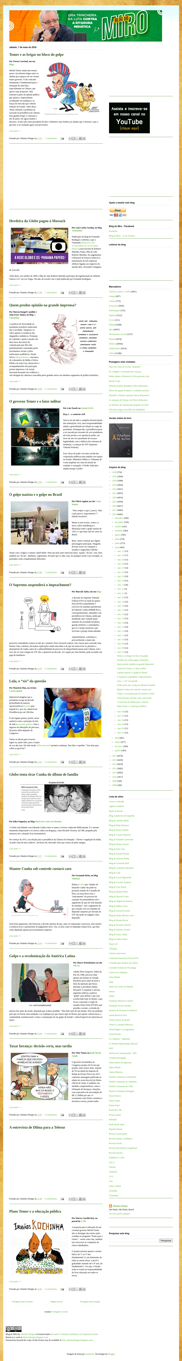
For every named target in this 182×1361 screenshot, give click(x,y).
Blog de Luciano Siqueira (120, 882)
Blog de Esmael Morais (119, 853)
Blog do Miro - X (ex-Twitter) (122, 236)
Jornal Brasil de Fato (118, 1015)
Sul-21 (76, 965)
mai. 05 (121, 715)
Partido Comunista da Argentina (123, 1081)
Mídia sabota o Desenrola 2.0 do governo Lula (129, 376)
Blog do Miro (11, 1334)
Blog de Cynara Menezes (120, 835)
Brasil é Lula (114, 381)
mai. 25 (121, 576)
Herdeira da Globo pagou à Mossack (37, 221)
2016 (114, 514)
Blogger (111, 1354)
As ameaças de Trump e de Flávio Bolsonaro (128, 400)
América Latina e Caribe (119, 291)
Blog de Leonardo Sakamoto (121, 868)
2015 (114, 756)
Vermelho (113, 1191)
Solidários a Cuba (116, 1157)
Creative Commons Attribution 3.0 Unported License (75, 1334)
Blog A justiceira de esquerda (121, 816)
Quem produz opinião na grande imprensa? (42, 305)
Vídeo (111, 353)
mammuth (89, 1354)
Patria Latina (114, 1100)
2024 (114, 480)
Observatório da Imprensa (120, 1062)
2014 (114, 760)
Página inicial (56, 1301)
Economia (113, 306)
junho (117, 543)
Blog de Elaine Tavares (119, 844)
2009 (114, 781)
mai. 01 (121, 732)
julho (117, 539)
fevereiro (119, 746)
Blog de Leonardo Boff (119, 863)
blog (11, 64)
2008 (114, 785)
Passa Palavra (115, 1096)
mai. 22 (121, 589)
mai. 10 (121, 639)
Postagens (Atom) (60, 1311)
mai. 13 (121, 627)
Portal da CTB (115, 1110)
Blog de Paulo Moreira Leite (121, 915)
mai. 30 (121, 555)
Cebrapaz (113, 948)
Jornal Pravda (115, 1034)
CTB (83, 1221)
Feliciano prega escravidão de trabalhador (127, 409)
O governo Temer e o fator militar (35, 401)
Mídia (111, 324)
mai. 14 (121, 622)
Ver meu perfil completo (119, 1213)
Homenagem (114, 310)
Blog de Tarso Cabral (118, 934)
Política (112, 343)
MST (111, 1048)
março (118, 742)
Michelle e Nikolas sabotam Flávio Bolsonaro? (129, 395)
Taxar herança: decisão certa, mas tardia (40, 1046)
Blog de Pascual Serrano (119, 910)
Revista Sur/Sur (116, 1153)
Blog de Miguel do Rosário (121, 901)
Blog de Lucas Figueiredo (120, 877)
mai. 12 (121, 631)
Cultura (112, 301)
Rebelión (113, 1119)
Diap (111, 982)
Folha (82, 884)
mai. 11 (121, 635)
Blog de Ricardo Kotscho (120, 925)
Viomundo (77, 230)
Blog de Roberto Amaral (119, 929)
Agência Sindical (116, 806)
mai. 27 (121, 568)
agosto (118, 535)
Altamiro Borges (120, 1206)
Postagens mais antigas (90, 1301)
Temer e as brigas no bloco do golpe (36, 54)
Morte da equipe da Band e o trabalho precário (129, 390)
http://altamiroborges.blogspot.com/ (77, 1340)
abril (117, 738)
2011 (114, 772)
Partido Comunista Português (121, 1091)
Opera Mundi (115, 1067)
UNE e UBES (115, 1186)
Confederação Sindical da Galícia (123, 963)
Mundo (112, 339)
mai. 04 (121, 720)
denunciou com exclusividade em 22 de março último (85, 245)
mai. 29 (121, 559)
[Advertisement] (56, 178)
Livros (112, 320)
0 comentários (51, 389)
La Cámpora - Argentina (119, 1039)
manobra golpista (25, 724)
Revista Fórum (115, 1143)
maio (117, 547)
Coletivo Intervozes (117, 953)
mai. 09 (121, 643)
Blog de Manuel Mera (118, 891)
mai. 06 (121, 711)
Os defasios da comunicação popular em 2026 (129, 405)
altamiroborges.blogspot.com (35, 1337)
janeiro (118, 750)
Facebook (113, 231)
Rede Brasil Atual (116, 1124)
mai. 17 (121, 610)
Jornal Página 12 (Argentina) (121, 1029)
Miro (111, 329)
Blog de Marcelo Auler (119, 896)
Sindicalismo (114, 348)
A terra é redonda (116, 801)
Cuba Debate (114, 977)
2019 (114, 501)
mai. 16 (121, 614)
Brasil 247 (113, 944)
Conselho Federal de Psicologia (122, 968)
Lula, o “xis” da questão (27, 681)
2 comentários (51, 572)
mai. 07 (121, 652)
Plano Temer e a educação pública (35, 1211)
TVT (111, 1176)
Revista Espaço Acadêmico (121, 1138)
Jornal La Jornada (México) (121, 1024)
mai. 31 (121, 551)
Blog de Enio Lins (117, 849)
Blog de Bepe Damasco (119, 825)
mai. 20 (121, 597)
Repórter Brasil (115, 1129)
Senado (27, 706)
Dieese (112, 991)
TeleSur (112, 1167)
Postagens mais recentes (22, 1301)
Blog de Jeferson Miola (119, 858)
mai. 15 (121, 618)
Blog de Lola (114, 873)
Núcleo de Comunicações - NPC (123, 1053)
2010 (114, 777)
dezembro (119, 518)
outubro (118, 526)
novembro (119, 522)
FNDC (112, 996)
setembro (119, 530)
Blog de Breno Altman (118, 830)
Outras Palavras (116, 1072)
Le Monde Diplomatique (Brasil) (123, 1043)
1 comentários (51, 138)
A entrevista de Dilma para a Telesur (37, 1127)
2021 (114, 493)
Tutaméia (113, 1172)
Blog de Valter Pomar (118, 939)
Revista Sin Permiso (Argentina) (123, 1148)
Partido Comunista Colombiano (122, 1077)
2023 (114, 485)
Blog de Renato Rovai (118, 920)
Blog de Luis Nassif (117, 887)
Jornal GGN (87, 408)
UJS (111, 1181)
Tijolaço (75, 878)
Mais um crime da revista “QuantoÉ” (125, 367)
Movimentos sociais (117, 334)
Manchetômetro (22, 357)
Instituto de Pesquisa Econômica (123, 1010)
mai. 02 (121, 728)
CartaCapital (15, 691)
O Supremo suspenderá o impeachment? (40, 585)
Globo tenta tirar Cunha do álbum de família (43, 774)
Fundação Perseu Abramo (120, 1005)
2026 (114, 472)
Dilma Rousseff (43, 745)
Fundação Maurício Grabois (121, 1001)
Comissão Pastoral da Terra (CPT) (124, 958)
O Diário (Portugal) (117, 1058)
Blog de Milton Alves (118, 906)
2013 (114, 764)
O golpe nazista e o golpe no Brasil (35, 494)
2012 (114, 768)
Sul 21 (112, 1162)
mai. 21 (121, 593)
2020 (114, 497)
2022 (114, 489)
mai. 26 (121, 572)
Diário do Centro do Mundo (48, 821)
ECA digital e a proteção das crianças (125, 371)
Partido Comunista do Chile (121, 1086)
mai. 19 (121, 601)
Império (112, 315)
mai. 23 (121, 585)
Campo (112, 296)
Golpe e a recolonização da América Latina (42, 956)
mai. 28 (121, 563)
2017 (114, 510)
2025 (114, 476)
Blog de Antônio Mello (119, 820)
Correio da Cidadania (118, 972)
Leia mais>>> (15, 131)
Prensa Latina (115, 1115)
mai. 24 (121, 580)
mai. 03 (121, 724)
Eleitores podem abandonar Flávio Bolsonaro (128, 386)
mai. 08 (121, 648)
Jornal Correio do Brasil (119, 1020)
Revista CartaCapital (118, 1134)
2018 (114, 506)
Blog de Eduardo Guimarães (121, 839)
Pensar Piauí (114, 1105)
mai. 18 (121, 606)
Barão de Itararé (116, 811)
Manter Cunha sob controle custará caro (40, 869)
